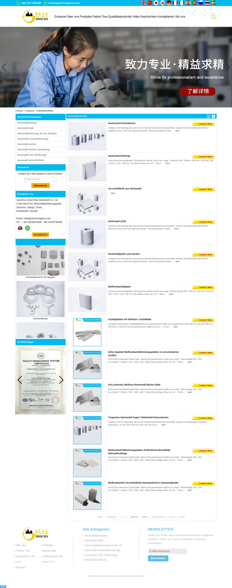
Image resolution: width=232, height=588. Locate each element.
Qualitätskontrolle (120, 16)
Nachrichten (149, 16)
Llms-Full (47, 561)
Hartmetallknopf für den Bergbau (40, 278)
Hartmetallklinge (40, 320)
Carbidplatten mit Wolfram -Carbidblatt (129, 319)
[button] (110, 105)
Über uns (73, 16)
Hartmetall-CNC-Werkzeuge (31, 155)
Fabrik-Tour (100, 16)
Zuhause (60, 16)
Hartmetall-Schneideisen (122, 123)
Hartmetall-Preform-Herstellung (33, 149)
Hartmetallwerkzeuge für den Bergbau (37, 133)
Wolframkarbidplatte (119, 286)
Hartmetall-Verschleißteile (30, 160)
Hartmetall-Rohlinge (119, 156)
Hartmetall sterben (26, 144)
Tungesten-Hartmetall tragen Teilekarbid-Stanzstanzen (138, 417)
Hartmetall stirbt (117, 221)
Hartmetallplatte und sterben (124, 254)
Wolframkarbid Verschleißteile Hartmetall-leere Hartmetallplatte (143, 482)
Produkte (86, 16)
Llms (18, 561)
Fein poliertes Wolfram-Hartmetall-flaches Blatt (134, 384)
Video (136, 16)
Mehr (177, 131)
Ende (144, 517)
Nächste (134, 517)
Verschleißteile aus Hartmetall (124, 188)
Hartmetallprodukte (27, 122)
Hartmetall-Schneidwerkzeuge (33, 138)
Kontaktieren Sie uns (171, 16)
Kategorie (29, 111)
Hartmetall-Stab (25, 128)
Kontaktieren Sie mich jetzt (40, 235)
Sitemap (20, 567)
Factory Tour (22, 550)
